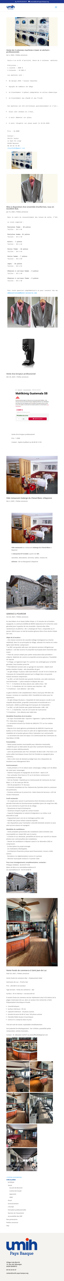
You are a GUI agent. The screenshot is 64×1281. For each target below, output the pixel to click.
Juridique (11, 1182)
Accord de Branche (15, 1188)
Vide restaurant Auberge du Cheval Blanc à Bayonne (29, 498)
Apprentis (12, 1194)
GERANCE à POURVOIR (16, 613)
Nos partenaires (11, 1219)
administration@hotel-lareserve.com (22, 293)
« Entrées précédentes (14, 1177)
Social (10, 1185)
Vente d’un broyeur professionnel (21, 374)
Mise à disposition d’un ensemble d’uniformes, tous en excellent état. (30, 208)
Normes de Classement (16, 1213)
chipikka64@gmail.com (16, 148)
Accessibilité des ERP (15, 1216)
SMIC (11, 1197)
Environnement (13, 1204)
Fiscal (10, 1200)
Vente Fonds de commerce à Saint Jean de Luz (26, 970)
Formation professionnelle (17, 1210)
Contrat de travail (15, 1191)
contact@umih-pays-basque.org (17, 1273)
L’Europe (11, 1207)
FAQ (7, 1226)
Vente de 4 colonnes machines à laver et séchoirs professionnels (27, 51)
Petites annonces (21, 55)
